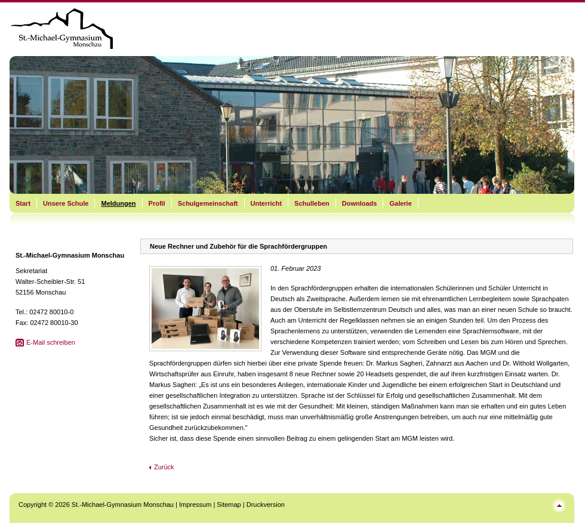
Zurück (164, 467)
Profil (157, 203)
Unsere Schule (65, 203)
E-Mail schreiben (50, 342)
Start (23, 203)
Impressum (195, 504)
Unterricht (266, 203)
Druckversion (266, 504)
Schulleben (312, 203)
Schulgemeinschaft (208, 203)
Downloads (359, 203)
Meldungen (118, 203)
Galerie (400, 203)
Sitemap (229, 504)
